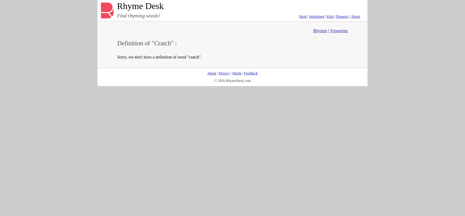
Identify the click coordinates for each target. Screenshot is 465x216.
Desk (303, 16)
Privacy (224, 73)
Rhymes (320, 30)
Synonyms (339, 30)
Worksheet (316, 16)
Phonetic (342, 16)
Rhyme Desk (140, 6)
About (355, 16)
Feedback (251, 73)
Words (237, 73)
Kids (330, 16)
